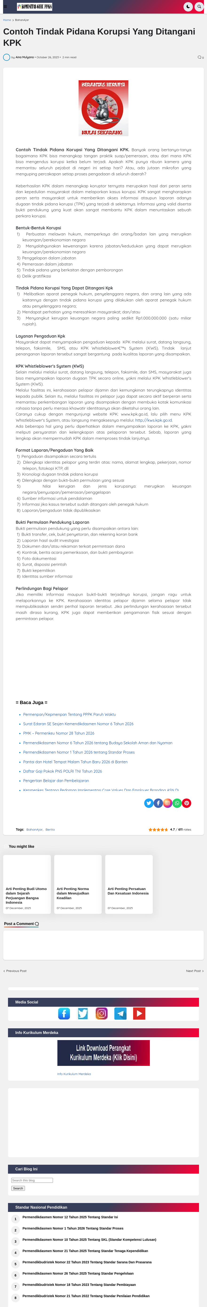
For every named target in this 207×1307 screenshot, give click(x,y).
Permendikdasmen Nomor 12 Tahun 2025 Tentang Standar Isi (70, 1217)
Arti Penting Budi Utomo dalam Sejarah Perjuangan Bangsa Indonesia (26, 896)
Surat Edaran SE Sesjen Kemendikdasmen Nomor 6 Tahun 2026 (78, 723)
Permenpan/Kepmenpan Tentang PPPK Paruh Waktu (69, 714)
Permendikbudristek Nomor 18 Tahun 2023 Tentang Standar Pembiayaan (79, 1285)
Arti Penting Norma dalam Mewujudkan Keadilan (73, 893)
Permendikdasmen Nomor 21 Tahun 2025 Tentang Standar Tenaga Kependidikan (85, 1251)
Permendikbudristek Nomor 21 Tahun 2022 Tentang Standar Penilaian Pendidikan (86, 1296)
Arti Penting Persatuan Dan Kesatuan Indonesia (128, 891)
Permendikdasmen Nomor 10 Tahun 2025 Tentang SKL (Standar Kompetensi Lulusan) (89, 1239)
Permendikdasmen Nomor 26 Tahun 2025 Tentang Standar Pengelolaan (78, 1273)
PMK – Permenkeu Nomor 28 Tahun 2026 (58, 733)
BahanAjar (22, 20)
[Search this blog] (32, 1180)
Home (7, 20)
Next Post (193, 971)
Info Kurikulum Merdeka (74, 1074)
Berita (50, 829)
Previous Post (16, 971)
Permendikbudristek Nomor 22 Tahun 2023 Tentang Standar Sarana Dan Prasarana (87, 1262)
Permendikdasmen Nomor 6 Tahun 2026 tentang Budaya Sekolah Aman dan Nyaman (97, 742)
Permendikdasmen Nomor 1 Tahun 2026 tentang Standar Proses (79, 752)
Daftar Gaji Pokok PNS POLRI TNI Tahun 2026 (62, 771)
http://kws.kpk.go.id (153, 420)
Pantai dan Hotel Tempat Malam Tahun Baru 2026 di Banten (75, 762)
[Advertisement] (103, 661)
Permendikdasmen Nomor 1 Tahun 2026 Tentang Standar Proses (73, 1228)
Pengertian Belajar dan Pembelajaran (56, 780)
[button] (8, 7)
